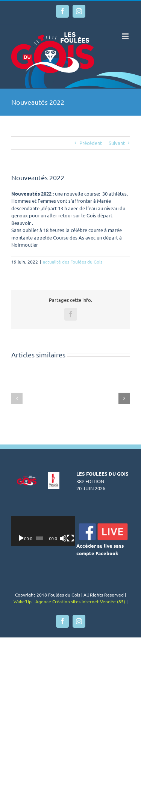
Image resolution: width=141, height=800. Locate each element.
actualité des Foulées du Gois (72, 262)
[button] (17, 398)
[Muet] (69, 538)
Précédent (90, 143)
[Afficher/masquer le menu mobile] (126, 36)
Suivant (117, 143)
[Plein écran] (77, 538)
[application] (47, 531)
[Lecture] (21, 538)
